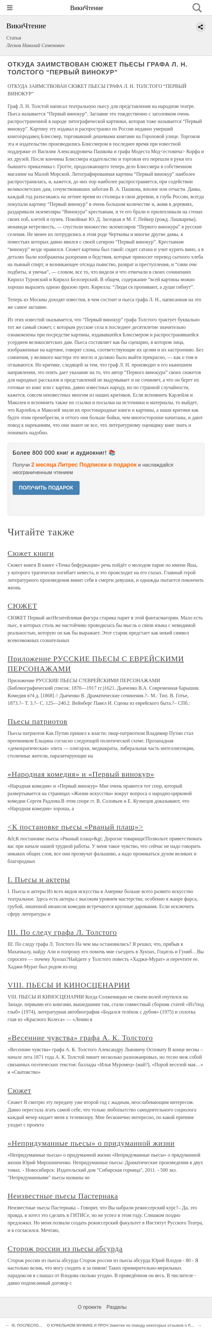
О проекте (89, 1307)
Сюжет (19, 1090)
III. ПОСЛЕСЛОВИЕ (29, 1325)
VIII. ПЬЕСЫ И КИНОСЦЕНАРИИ (69, 985)
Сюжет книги (31, 553)
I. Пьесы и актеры (39, 879)
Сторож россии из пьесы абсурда (65, 1249)
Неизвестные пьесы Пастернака (63, 1196)
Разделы (116, 1307)
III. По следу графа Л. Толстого (62, 932)
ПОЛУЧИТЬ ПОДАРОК (46, 487)
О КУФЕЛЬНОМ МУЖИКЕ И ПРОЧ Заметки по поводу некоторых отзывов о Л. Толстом (127, 1325)
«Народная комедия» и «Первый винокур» (81, 774)
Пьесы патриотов (37, 721)
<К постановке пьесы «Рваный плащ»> (75, 827)
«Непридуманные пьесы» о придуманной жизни (91, 1143)
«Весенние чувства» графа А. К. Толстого (80, 1038)
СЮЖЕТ (22, 606)
